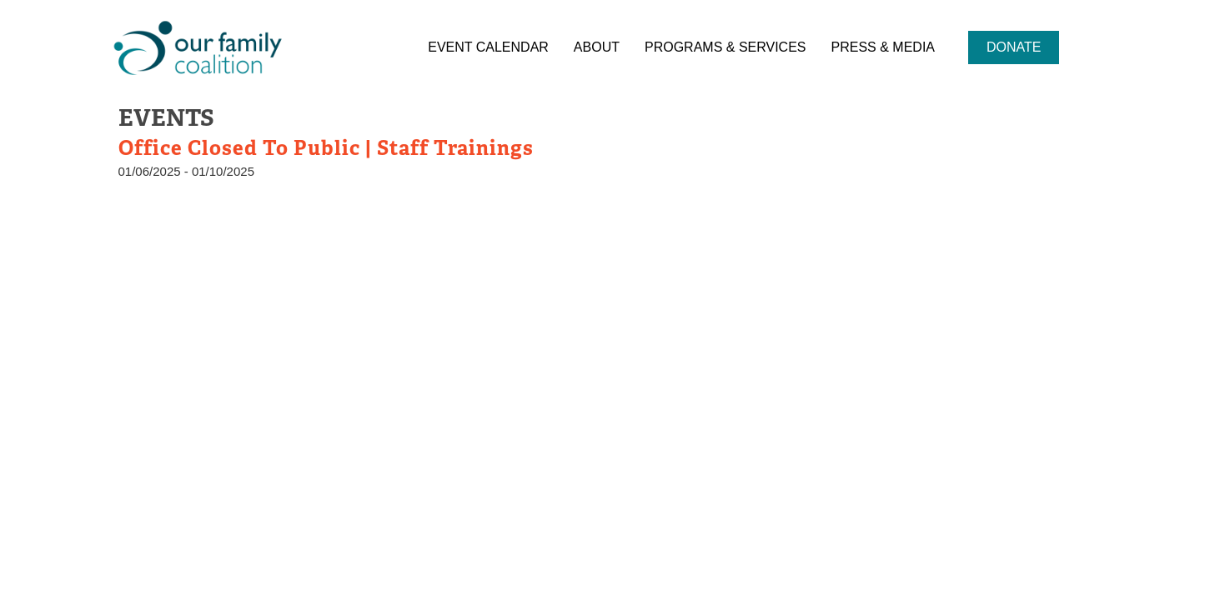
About (597, 47)
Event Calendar (488, 47)
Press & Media (883, 47)
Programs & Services (725, 47)
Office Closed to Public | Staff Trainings (326, 148)
